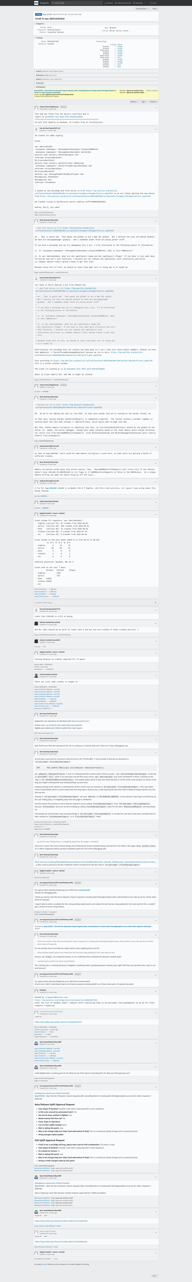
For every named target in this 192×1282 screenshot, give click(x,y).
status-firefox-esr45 (41, 596)
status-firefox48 (40, 589)
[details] (66, 1092)
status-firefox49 (40, 592)
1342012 (47, 828)
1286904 (46, 508)
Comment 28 (44, 1211)
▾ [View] (148, 9)
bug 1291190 (51, 453)
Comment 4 (43, 399)
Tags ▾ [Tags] (144, 102)
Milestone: (42, 44)
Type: (106, 28)
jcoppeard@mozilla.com (56, 996)
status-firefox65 (40, 701)
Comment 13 (44, 677)
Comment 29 (44, 1232)
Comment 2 (43, 222)
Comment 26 (44, 1087)
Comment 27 (44, 1176)
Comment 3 (43, 280)
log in (45, 1263)
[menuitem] (109, 3)
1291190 (45, 392)
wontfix (120, 46)
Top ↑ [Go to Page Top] (155, 1274)
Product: (43, 27)
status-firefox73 (39, 1054)
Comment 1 (43, 130)
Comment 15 (44, 741)
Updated (42, 387)
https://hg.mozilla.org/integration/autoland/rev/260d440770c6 (65, 998)
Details (148, 90)
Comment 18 (44, 855)
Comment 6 (43, 464)
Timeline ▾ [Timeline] (153, 102)
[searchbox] (77, 3)
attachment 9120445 (54, 1092)
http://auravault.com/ (80, 721)
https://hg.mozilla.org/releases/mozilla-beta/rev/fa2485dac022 (61, 1240)
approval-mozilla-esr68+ (135, 92)
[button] (153, 3)
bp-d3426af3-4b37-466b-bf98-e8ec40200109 (64, 725)
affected (53, 589)
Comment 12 (44, 654)
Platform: (42, 32)
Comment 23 (44, 991)
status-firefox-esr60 (41, 706)
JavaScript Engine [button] (54, 30)
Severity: (119, 31)
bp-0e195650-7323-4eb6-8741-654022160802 (62, 117)
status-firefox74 (39, 1030)
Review (155, 90)
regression (46, 876)
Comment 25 (44, 1066)
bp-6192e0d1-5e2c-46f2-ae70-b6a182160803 (84, 369)
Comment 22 (44, 975)
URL (54, 75)
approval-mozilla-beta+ (135, 90)
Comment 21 (44, 935)
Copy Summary (141, 9)
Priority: (105, 31)
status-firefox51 (39, 696)
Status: (43, 41)
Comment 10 (44, 611)
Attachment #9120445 (42, 1167)
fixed (119, 57)
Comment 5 (43, 448)
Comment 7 (43, 483)
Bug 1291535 (47, 14)
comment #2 (79, 285)
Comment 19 (44, 883)
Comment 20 (44, 920)
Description (43, 109)
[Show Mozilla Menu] (36, 3)
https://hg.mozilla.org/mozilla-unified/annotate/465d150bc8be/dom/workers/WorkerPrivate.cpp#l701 (102, 361)
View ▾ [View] (155, 9)
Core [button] (49, 27)
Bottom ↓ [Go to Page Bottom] (134, 102)
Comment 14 (44, 716)
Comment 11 (44, 624)
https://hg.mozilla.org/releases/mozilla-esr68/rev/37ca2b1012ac (61, 1219)
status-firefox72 (39, 1052)
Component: (41, 30)
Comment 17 (44, 835)
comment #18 (83, 888)
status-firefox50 (40, 594)
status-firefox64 (40, 699)
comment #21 (83, 980)
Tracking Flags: (101, 41)
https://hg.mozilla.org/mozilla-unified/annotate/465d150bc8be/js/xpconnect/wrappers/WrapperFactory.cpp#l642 (94, 196)
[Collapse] (156, 108)
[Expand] (155, 603)
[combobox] (77, 3)
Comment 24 (44, 1012)
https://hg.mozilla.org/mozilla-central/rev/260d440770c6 (58, 1020)
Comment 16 (44, 754)
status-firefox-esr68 (41, 1059)
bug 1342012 (42, 789)
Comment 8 (43, 515)
